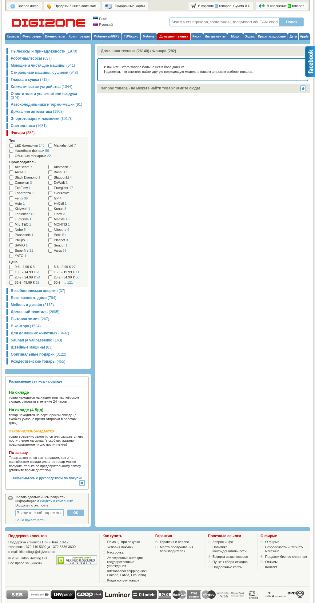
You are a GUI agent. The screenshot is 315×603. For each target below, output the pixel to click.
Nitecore (61, 229)
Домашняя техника (173, 36)
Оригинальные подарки (38, 354)
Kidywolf (22, 209)
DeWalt (61, 182)
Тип (12, 140)
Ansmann (62, 167)
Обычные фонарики (33, 156)
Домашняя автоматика (37, 111)
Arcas (20, 172)
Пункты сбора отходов (230, 562)
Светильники (29, 126)
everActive (63, 193)
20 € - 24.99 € (27, 277)
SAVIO (21, 245)
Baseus (61, 172)
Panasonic (24, 235)
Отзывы (271, 562)
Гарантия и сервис (174, 542)
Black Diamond (27, 177)
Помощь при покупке (123, 542)
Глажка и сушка (30, 79)
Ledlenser (24, 214)
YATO (20, 256)
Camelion (23, 182)
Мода (235, 36)
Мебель (149, 36)
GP (58, 198)
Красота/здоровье (272, 36)
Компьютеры (55, 36)
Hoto (20, 203)
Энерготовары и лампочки (41, 118)
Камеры (13, 36)
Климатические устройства (41, 87)
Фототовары (32, 36)
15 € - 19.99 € (66, 272)
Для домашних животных (40, 333)
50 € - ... (63, 282)
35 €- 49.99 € (27, 282)
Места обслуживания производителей (176, 549)
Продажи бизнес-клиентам (286, 556)
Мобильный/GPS (107, 36)
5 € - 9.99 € (65, 267)
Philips (21, 240)
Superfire (24, 250)
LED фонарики (29, 145)
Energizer (63, 188)
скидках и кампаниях (56, 501)
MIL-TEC (23, 224)
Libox (59, 214)
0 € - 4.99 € (25, 267)
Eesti (100, 19)
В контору (26, 326)
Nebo (20, 229)
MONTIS (62, 224)
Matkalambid (65, 145)
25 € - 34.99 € (66, 277)
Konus (60, 209)
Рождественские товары (38, 361)
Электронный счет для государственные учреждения (125, 562)
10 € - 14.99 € (27, 272)
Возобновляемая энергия (38, 291)
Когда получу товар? (123, 580)
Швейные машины (32, 347)
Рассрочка (115, 552)
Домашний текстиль (35, 312)
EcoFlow (22, 188)
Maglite (62, 219)
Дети (293, 36)
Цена (13, 262)
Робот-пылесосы (31, 58)
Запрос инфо (223, 542)
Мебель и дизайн (32, 305)
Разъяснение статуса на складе (35, 381)
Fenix (21, 198)
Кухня (196, 36)
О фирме (272, 542)
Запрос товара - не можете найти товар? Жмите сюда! (150, 88)
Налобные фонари (32, 150)
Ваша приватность (30, 520)
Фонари (23, 133)
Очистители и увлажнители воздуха (44, 95)
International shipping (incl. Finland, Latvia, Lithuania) (127, 573)
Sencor (60, 245)
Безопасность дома (33, 298)
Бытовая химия (30, 319)
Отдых (250, 36)
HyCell (60, 203)
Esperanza (24, 193)
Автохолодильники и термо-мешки (46, 104)
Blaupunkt (63, 177)
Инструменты (215, 36)
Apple (304, 36)
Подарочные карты (227, 567)
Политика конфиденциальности (230, 549)
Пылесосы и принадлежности (44, 51)
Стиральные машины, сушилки (44, 72)
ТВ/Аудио (131, 36)
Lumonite (23, 219)
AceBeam (23, 167)
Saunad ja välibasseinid (36, 340)
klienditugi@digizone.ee (37, 552)
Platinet (61, 240)
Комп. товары (79, 36)
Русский (103, 24)
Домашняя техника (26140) (125, 51)
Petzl (60, 235)
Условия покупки (120, 547)
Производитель (22, 162)
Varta (60, 250)
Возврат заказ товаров (230, 556)
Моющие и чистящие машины (43, 65)
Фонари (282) (164, 51)
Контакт (271, 567)
